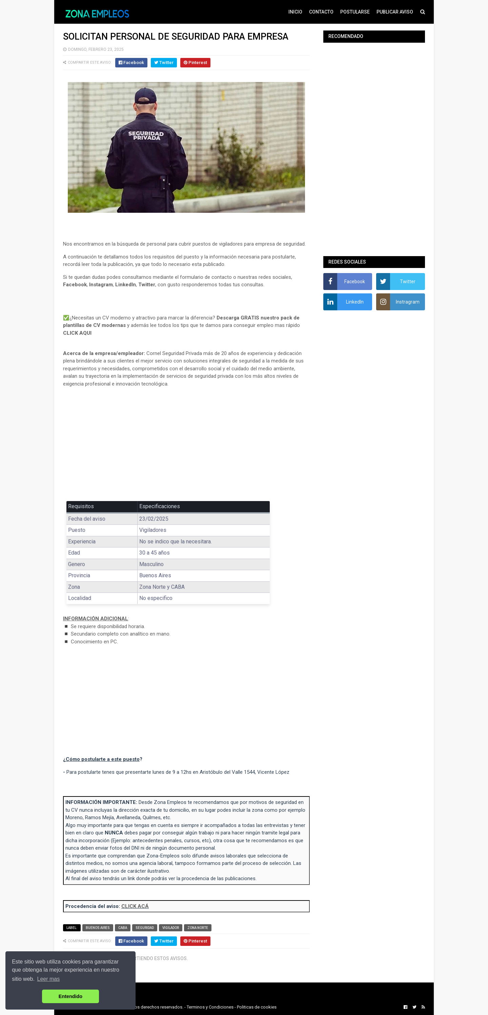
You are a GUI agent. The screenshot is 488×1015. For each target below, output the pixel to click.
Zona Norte (197, 928)
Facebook (75, 285)
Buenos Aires (98, 928)
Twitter (146, 285)
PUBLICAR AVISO (395, 12)
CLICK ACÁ (135, 906)
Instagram (101, 285)
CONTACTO (321, 12)
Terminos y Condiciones (210, 1007)
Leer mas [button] (48, 979)
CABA (122, 928)
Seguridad (145, 928)
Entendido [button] (70, 996)
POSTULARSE (355, 12)
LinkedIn (125, 285)
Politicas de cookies (257, 1007)
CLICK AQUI (77, 333)
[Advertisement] (186, 442)
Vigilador (170, 928)
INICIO (295, 12)
